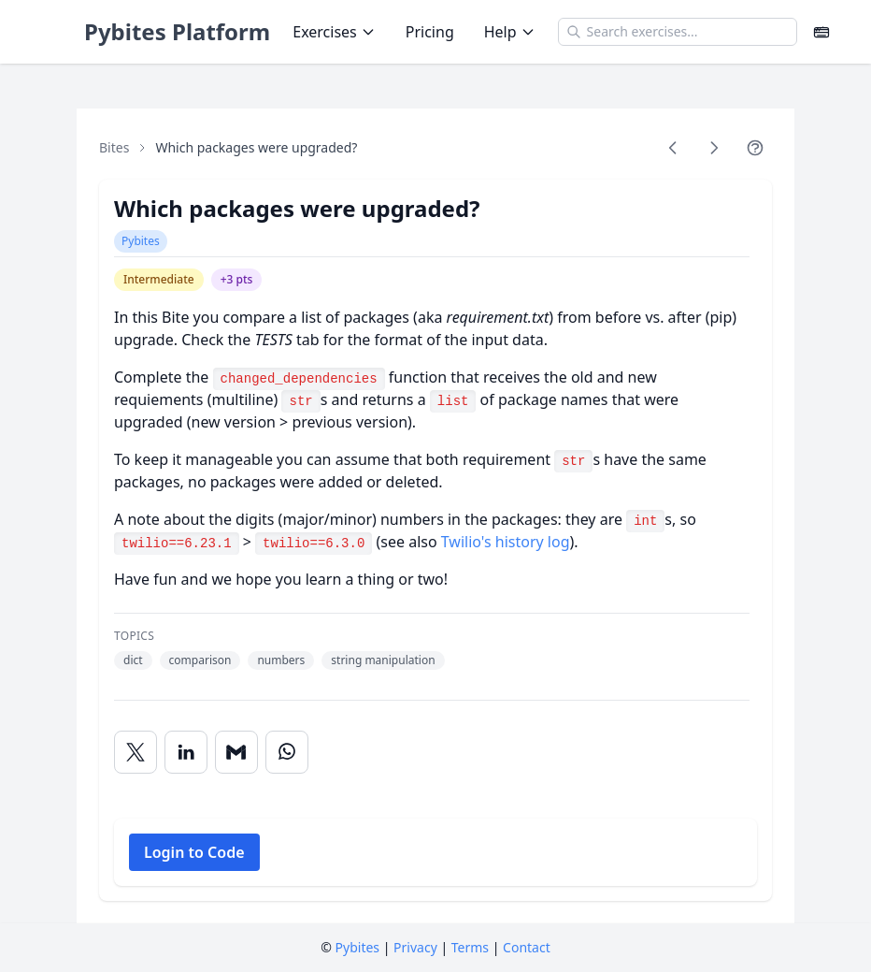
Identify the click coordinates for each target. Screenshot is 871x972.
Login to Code (194, 852)
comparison (200, 660)
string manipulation (383, 660)
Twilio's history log (505, 541)
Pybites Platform (177, 32)
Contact (526, 947)
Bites (114, 147)
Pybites (140, 241)
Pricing (430, 32)
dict (133, 660)
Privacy (415, 947)
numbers (281, 660)
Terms (470, 947)
